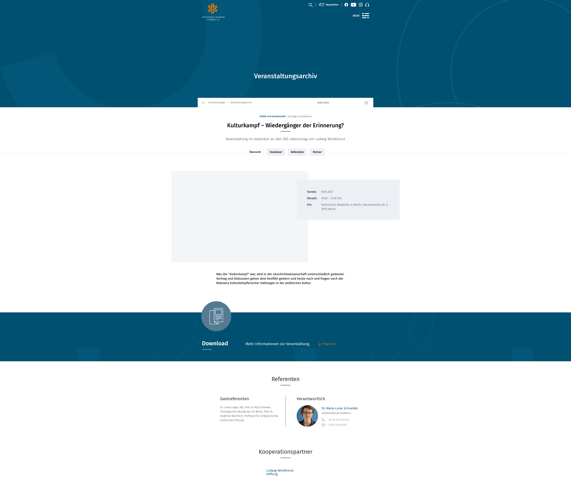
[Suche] (310, 5)
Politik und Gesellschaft (272, 116)
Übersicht (255, 152)
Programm (327, 344)
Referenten (297, 152)
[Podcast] (367, 5)
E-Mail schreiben (334, 425)
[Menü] (365, 15)
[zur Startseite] (220, 11)
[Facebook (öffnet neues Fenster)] (346, 5)
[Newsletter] (329, 5)
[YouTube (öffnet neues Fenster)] (353, 5)
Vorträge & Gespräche (300, 116)
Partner (317, 152)
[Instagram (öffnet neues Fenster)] (361, 5)
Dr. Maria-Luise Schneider (340, 408)
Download (276, 152)
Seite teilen (361, 102)
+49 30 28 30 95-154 (336, 419)
